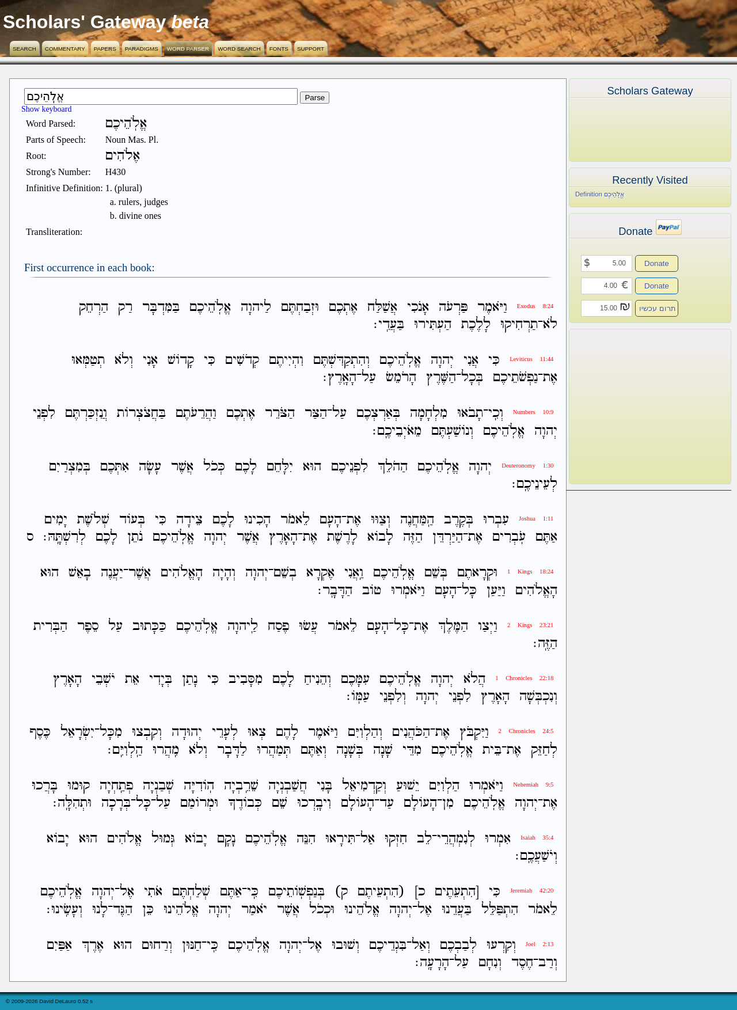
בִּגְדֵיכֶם (388, 945)
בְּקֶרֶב (458, 520)
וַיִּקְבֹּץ (474, 733)
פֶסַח (278, 626)
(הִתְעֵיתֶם (381, 892)
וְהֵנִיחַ (317, 679)
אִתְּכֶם (114, 467)
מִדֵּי (411, 750)
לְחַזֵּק (544, 750)
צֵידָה (189, 520)
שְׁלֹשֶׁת (93, 520)
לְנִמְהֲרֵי (456, 839)
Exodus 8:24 (535, 306)
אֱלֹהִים (124, 839)
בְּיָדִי (160, 679)
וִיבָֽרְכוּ (314, 803)
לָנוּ (100, 909)
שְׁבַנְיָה (158, 786)
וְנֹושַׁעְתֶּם (452, 431)
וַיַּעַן (496, 590)
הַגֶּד (122, 909)
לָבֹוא (380, 537)
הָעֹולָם (420, 803)
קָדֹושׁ (181, 360)
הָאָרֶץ (283, 537)
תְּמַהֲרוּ (274, 750)
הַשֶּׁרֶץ (441, 377)
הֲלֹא (474, 679)
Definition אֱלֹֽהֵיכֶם (599, 194)
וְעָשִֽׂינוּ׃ (64, 909)
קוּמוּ (78, 786)
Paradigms (141, 48)
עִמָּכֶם (355, 679)
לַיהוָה (256, 307)
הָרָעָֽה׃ (432, 962)
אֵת (132, 679)
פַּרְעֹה (453, 307)
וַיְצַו (487, 626)
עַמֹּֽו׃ (358, 696)
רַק (125, 307)
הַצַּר (316, 414)
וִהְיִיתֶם (286, 360)
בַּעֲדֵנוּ (457, 909)
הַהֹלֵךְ (393, 467)
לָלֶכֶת (476, 324)
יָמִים (55, 520)
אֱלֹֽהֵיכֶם (210, 307)
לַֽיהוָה (242, 626)
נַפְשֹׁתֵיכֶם (515, 377)
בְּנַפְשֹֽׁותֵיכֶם (296, 892)
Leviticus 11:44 (531, 359)
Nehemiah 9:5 (533, 784)
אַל (367, 839)
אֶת (550, 377)
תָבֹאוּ (470, 414)
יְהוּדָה (187, 733)
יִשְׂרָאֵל (77, 733)
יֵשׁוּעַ (407, 786)
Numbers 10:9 (533, 412)
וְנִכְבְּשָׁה (538, 696)
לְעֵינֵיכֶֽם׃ (534, 484)
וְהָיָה (223, 573)
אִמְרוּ (498, 839)
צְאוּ (257, 733)
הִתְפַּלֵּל (499, 909)
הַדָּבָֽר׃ (335, 590)
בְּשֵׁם (435, 573)
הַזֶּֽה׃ (545, 643)
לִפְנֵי (44, 414)
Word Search (239, 48)
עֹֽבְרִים (509, 537)
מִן (448, 803)
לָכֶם (246, 467)
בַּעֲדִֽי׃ (389, 324)
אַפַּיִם (59, 945)
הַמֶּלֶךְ (453, 626)
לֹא (550, 324)
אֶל (127, 892)
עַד (386, 803)
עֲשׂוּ (308, 626)
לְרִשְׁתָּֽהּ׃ (64, 537)
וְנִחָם (490, 962)
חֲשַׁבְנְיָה (287, 786)
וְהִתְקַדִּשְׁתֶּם (341, 360)
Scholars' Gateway (84, 22)
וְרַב (547, 962)
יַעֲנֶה (112, 573)
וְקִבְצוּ (147, 733)
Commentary (65, 48)
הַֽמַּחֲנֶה (417, 520)
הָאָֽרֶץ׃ (339, 377)
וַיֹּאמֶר (492, 307)
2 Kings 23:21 (530, 625)
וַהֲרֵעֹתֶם (196, 414)
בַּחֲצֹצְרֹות (141, 414)
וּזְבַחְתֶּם (300, 307)
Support (310, 48)
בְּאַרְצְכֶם (378, 414)
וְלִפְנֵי (392, 696)
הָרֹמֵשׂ (401, 377)
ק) (341, 892)
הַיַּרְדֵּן (447, 537)
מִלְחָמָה (428, 414)
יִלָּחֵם (280, 467)
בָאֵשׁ (80, 573)
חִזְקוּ (396, 839)
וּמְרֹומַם (199, 803)
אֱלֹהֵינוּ (361, 909)
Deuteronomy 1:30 (527, 465)
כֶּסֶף (40, 733)
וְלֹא (124, 360)
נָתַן (189, 679)
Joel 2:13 (540, 944)
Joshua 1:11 (536, 518)
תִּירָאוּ (340, 839)
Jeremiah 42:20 (531, 890)
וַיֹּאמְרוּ (408, 590)
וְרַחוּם (157, 945)
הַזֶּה (413, 537)
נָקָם (226, 839)
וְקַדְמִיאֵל (364, 786)
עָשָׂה (150, 467)
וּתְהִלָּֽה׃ (72, 803)
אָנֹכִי (418, 307)
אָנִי (150, 360)
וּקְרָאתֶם (477, 573)
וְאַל (421, 945)
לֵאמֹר (295, 520)
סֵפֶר (87, 626)
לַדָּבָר (232, 750)
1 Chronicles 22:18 (524, 678)
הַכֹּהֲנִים (411, 733)
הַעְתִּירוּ (432, 324)
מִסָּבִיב (246, 679)
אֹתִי (153, 892)
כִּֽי (253, 892)
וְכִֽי (495, 414)
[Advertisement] (632, 406)
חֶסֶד (522, 962)
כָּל (469, 590)
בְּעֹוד (132, 520)
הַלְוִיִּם (444, 786)
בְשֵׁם (285, 573)
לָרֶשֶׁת (342, 537)
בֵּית (492, 750)
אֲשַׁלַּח (382, 307)
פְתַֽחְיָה (116, 786)
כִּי (494, 360)
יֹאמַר (254, 909)
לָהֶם (287, 733)
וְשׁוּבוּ (345, 945)
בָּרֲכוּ (45, 786)
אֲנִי (471, 360)
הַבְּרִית (50, 626)
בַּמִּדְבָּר (161, 307)
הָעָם (330, 520)
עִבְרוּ (496, 520)
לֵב (424, 839)
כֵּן (148, 909)
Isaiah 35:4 (537, 837)
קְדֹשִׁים (242, 360)
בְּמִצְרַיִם (69, 467)
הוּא (312, 467)
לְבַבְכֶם (458, 945)
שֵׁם (279, 803)
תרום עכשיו (657, 308)
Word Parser (188, 48)
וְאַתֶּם (313, 750)
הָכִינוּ (257, 520)
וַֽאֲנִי (353, 573)
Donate (656, 263)
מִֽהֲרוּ (166, 750)
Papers (105, 48)
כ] (420, 892)
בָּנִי (324, 786)
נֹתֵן (135, 537)
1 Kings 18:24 (530, 571)
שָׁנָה (383, 750)
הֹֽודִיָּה (199, 786)
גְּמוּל (163, 839)
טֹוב (371, 590)
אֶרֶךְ (93, 945)
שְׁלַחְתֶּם (191, 892)
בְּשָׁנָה (349, 750)
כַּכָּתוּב (149, 626)
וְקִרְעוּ (501, 945)
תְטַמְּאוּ (88, 360)
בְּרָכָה (116, 803)
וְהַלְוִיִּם (365, 733)
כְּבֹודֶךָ (245, 803)
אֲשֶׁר (182, 467)
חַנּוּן (192, 945)
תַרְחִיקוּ (519, 324)
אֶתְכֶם (343, 307)
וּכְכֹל (322, 909)
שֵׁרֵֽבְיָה (241, 786)
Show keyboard (46, 109)
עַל (369, 377)
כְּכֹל (214, 467)
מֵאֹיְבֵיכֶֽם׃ (397, 431)
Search (24, 48)
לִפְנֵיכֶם (349, 467)
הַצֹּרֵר (280, 414)
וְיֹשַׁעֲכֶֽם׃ (536, 856)
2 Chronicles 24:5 (526, 731)
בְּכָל (472, 377)
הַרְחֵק (93, 307)
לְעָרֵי (225, 733)
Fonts (278, 48)
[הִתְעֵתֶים (457, 892)
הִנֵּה (306, 839)
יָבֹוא (196, 839)
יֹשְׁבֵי (103, 679)
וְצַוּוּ (380, 520)
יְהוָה (442, 360)
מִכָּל (111, 733)
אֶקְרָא (320, 573)
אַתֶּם (546, 537)
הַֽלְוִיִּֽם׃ (125, 750)
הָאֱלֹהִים (182, 573)
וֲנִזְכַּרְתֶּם (86, 414)
